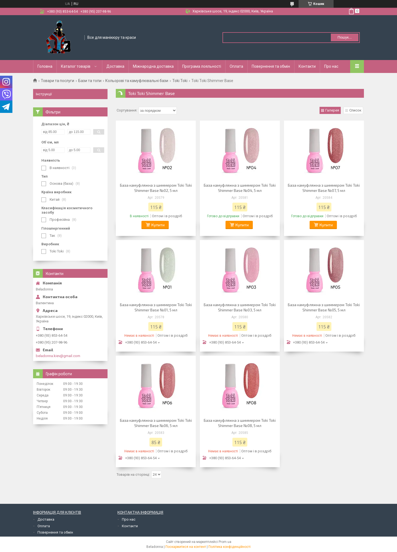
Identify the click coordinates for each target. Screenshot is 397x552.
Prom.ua (225, 542)
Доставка (115, 66)
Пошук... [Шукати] (344, 37)
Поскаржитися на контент (185, 547)
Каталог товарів (75, 66)
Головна (44, 66)
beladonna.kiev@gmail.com (58, 356)
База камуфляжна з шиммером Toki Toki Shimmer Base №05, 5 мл (324, 307)
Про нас (331, 66)
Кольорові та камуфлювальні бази (136, 80)
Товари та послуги (57, 80)
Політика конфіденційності (229, 547)
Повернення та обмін (271, 66)
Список (355, 110)
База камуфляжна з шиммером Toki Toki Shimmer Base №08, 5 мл (240, 423)
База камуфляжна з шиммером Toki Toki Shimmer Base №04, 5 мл (240, 188)
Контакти (307, 66)
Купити (158, 224)
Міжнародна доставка (153, 66)
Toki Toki (179, 80)
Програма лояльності (201, 66)
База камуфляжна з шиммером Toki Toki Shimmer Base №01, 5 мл (156, 307)
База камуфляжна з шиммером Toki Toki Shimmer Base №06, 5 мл (156, 423)
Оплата (236, 66)
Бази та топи (89, 80)
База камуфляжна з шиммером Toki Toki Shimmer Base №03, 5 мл (240, 307)
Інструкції (44, 94)
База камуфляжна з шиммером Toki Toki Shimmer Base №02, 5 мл (156, 188)
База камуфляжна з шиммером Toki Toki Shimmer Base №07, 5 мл (324, 188)
